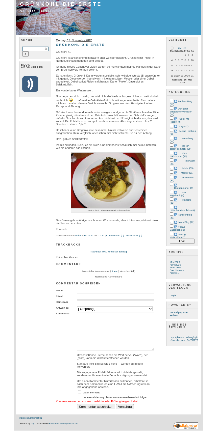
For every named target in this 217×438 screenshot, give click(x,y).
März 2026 (175, 267)
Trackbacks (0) (134, 235)
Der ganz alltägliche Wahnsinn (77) (181, 111)
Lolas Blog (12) (186, 222)
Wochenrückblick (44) (183, 210)
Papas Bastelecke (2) (177, 228)
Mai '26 (182, 48)
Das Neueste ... (178, 270)
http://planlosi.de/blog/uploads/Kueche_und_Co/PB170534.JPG (189, 338)
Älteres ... (175, 273)
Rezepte (88, 235)
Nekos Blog (36, 11)
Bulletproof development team (63, 431)
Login (173, 295)
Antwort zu (62, 307)
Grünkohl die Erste (61, 4)
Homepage (62, 302)
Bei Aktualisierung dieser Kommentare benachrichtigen (115, 404)
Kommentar (63, 313)
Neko (78, 235)
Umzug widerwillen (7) (178, 236)
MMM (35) (187, 168)
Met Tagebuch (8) (178, 194)
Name (59, 290)
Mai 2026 (175, 262)
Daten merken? (91, 400)
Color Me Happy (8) (179, 120)
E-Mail (59, 296)
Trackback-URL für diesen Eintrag (108, 251)
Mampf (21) (187, 172)
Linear (114, 271)
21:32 (101, 235)
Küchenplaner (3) (183, 188)
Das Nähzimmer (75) (178, 155)
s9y (32, 431)
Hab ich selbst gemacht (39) (180, 147)
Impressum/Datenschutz (30, 425)
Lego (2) (184, 126)
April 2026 (175, 264)
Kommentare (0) (115, 235)
